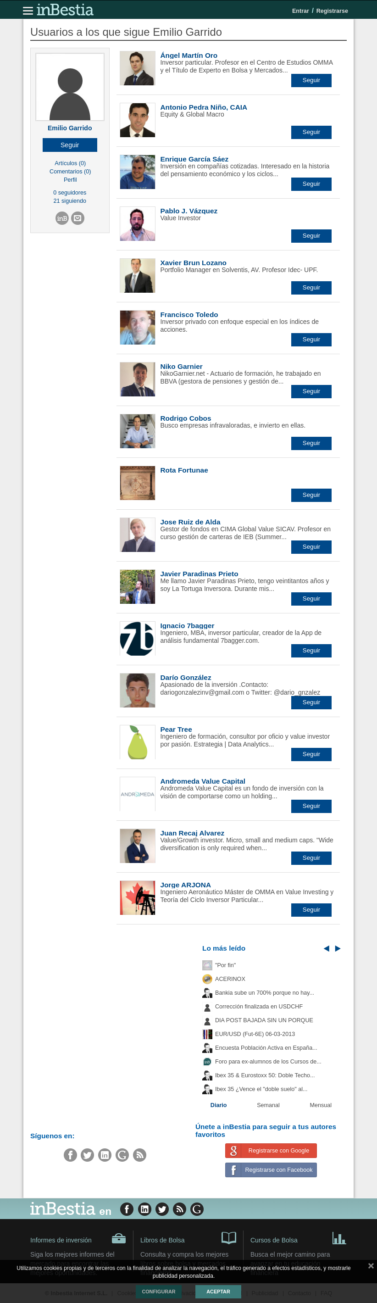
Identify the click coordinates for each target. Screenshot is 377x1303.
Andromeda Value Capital (202, 781)
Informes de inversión (78, 1238)
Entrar (300, 11)
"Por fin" (225, 965)
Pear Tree (176, 729)
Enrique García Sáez (194, 159)
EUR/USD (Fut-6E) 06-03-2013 (255, 1034)
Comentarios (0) (70, 171)
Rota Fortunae (184, 470)
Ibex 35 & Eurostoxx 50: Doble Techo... (265, 1075)
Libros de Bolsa (188, 1237)
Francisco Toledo (189, 314)
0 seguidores (69, 192)
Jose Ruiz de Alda (190, 522)
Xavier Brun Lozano (193, 263)
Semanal (268, 1105)
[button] (70, 145)
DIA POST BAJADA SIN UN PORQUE (264, 1020)
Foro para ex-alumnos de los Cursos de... (268, 1061)
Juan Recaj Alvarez (192, 833)
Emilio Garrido (70, 128)
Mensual (321, 1105)
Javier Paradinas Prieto (199, 574)
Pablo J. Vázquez (188, 211)
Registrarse (332, 11)
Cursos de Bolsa (298, 1237)
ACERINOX (230, 979)
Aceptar (218, 1291)
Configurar (158, 1291)
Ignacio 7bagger (187, 625)
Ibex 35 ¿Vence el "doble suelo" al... (261, 1089)
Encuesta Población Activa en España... (266, 1048)
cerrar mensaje (371, 1267)
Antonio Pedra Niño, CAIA (203, 107)
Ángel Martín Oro (188, 55)
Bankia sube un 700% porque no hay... (264, 993)
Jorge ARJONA (185, 885)
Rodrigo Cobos (185, 418)
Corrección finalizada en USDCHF (259, 1006)
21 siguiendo (70, 201)
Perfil (70, 180)
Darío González (185, 677)
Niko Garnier (181, 366)
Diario (219, 1105)
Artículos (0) (70, 163)
